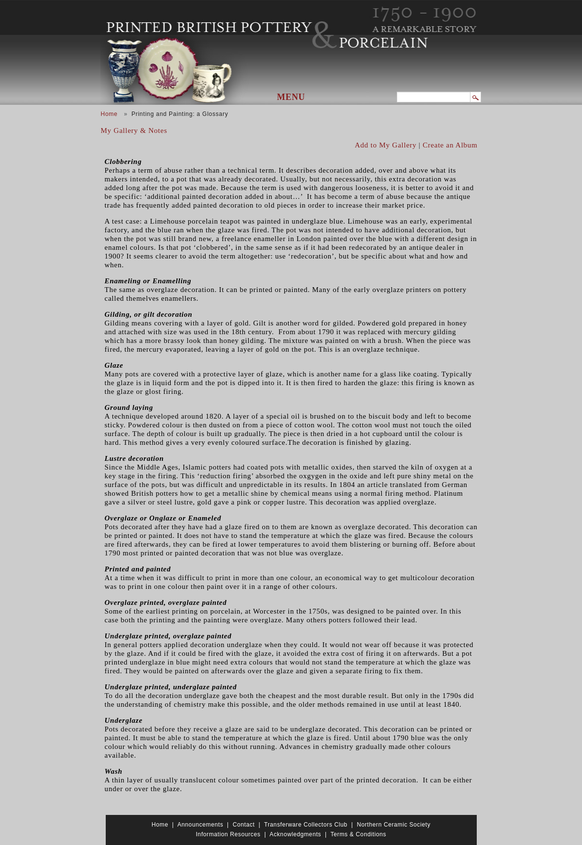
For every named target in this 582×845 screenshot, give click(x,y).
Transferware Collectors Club (306, 824)
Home (109, 114)
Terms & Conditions (358, 834)
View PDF (474, 153)
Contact (244, 824)
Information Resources (228, 834)
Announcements (201, 824)
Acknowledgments (295, 834)
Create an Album (450, 145)
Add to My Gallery (386, 145)
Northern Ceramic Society (394, 824)
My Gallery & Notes (134, 130)
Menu (291, 97)
